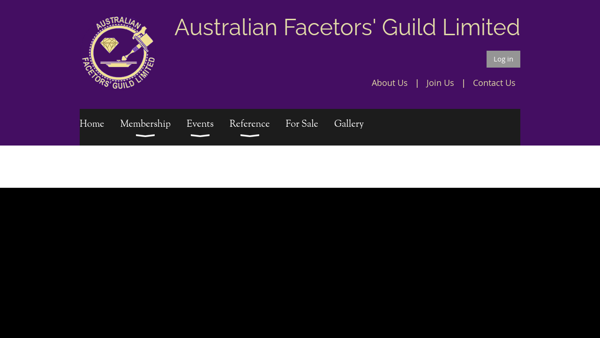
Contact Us (494, 82)
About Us (390, 82)
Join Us (440, 82)
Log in (503, 58)
